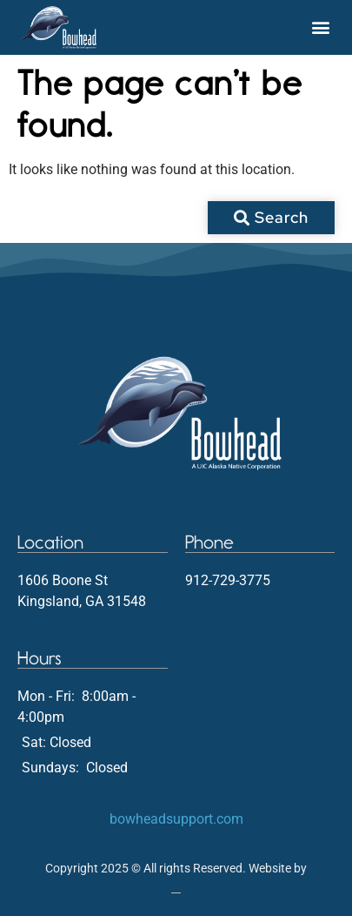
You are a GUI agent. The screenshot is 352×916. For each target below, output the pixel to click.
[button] (320, 27)
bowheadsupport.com (176, 819)
